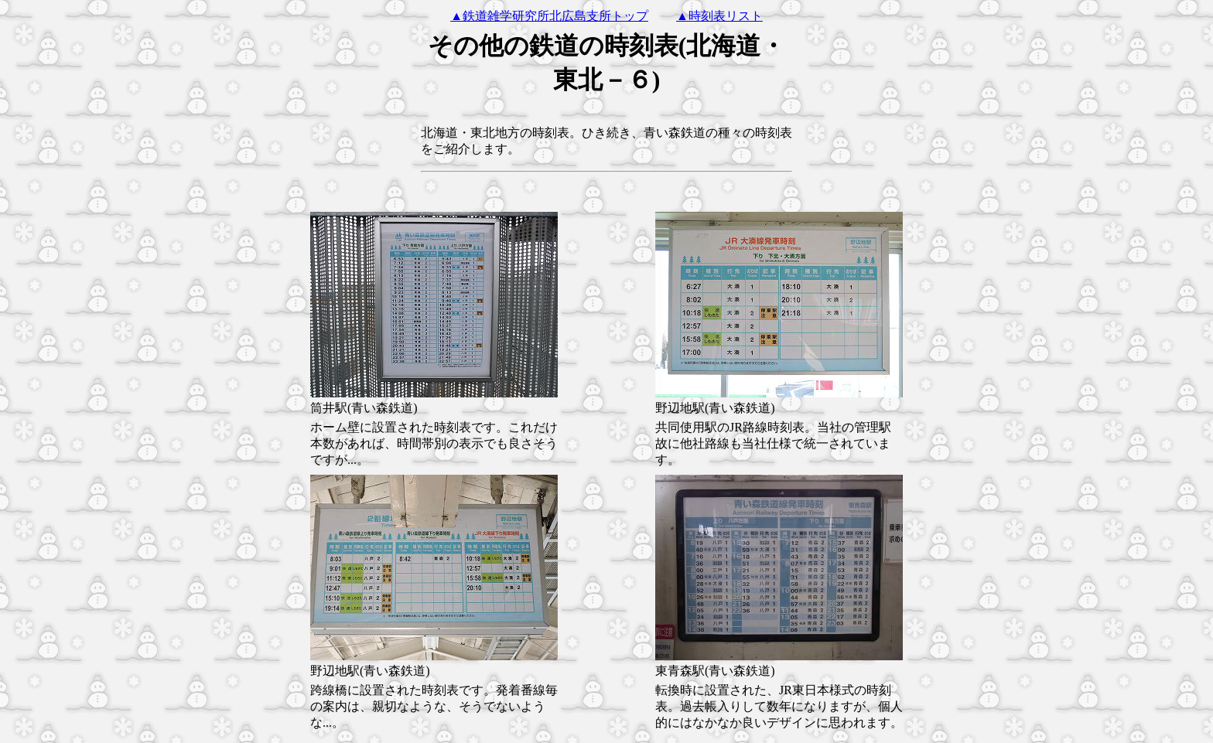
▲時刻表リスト (719, 15)
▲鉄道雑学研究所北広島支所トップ (549, 15)
